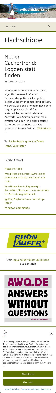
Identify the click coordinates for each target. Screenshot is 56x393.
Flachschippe (16, 141)
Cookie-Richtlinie (12, 389)
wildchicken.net (34, 9)
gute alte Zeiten (34, 141)
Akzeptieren (28, 373)
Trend (7, 145)
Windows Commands (17, 208)
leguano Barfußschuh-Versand (31, 259)
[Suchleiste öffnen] (49, 26)
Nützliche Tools (13, 168)
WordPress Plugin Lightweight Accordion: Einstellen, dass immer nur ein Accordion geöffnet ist (26, 190)
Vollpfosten (19, 145)
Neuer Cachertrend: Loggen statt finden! (20, 66)
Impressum (46, 389)
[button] (51, 333)
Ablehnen (28, 382)
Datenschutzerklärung (30, 389)
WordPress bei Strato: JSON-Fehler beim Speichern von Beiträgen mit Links (24, 177)
